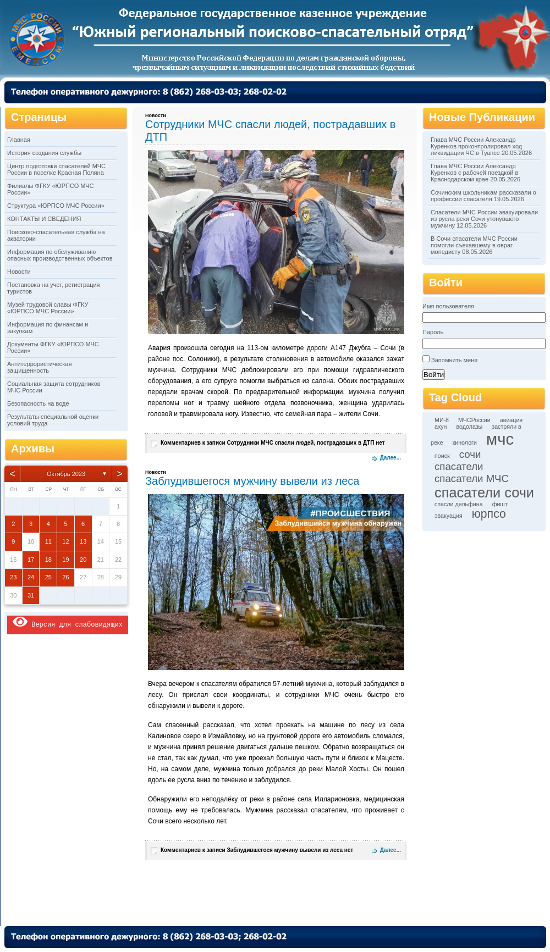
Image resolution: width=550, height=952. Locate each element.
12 (65, 541)
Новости (19, 271)
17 (31, 559)
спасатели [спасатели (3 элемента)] (459, 466)
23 (13, 577)
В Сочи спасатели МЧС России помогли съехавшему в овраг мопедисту (474, 245)
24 (31, 577)
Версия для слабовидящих (68, 622)
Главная (18, 139)
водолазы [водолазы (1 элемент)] (470, 426)
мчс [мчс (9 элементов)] (500, 439)
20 (83, 559)
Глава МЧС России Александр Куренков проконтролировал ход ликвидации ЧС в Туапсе (476, 146)
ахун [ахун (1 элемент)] (441, 426)
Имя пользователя (448, 306)
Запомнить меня (454, 360)
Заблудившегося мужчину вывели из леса (252, 481)
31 (31, 595)
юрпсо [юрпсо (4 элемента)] (489, 514)
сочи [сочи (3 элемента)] (470, 454)
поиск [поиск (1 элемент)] (442, 455)
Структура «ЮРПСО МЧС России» (56, 205)
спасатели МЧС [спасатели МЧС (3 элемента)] (472, 478)
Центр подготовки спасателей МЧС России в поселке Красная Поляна (56, 169)
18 (48, 559)
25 (48, 577)
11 (48, 541)
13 (83, 541)
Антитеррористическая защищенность (39, 367)
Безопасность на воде (38, 403)
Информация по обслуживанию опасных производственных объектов (59, 255)
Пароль (432, 332)
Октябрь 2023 (66, 474)
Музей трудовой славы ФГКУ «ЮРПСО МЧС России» (47, 307)
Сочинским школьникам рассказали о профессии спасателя (483, 195)
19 (65, 559)
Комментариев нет (273, 443)
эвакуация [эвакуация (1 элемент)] (449, 515)
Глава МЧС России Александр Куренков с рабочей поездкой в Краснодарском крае (474, 172)
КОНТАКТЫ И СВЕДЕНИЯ (44, 218)
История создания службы (44, 153)
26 (65, 577)
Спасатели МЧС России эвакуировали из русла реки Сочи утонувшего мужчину (484, 219)
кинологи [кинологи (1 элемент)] (465, 442)
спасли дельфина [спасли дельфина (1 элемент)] (459, 504)
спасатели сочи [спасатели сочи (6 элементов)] (484, 492)
